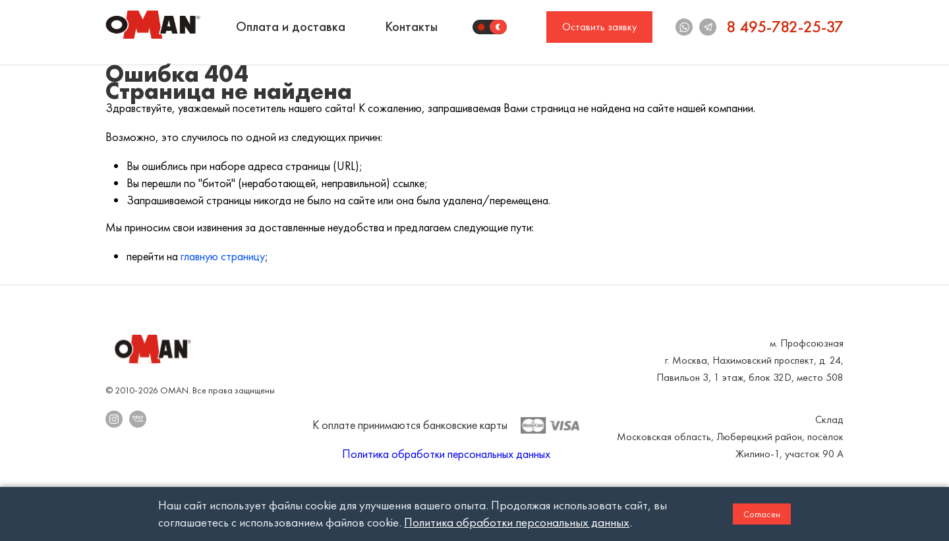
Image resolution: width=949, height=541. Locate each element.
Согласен (761, 514)
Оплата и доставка (290, 26)
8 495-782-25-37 (785, 27)
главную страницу (223, 256)
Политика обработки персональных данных (446, 453)
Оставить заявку (599, 27)
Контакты (411, 26)
